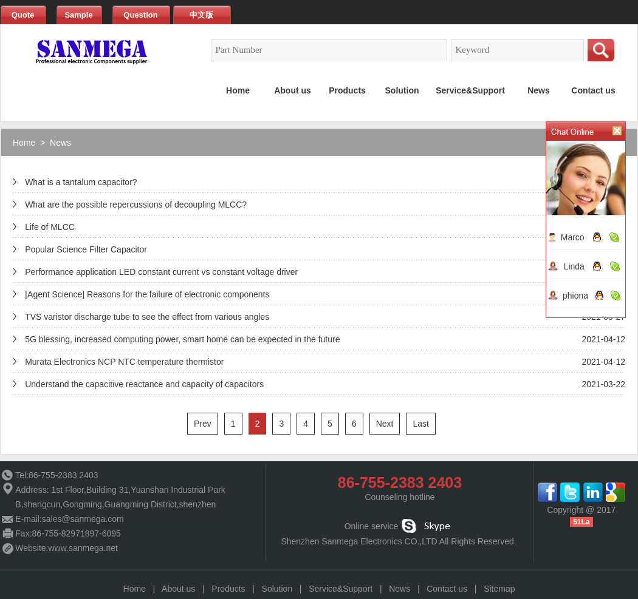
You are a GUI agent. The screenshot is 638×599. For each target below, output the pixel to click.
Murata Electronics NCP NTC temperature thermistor (124, 362)
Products (228, 589)
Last (420, 423)
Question (140, 14)
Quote (23, 14)
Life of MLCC (50, 227)
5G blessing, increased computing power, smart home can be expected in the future (182, 339)
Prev (202, 423)
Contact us (447, 589)
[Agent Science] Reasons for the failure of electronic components (147, 294)
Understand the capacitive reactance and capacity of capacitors (144, 384)
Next (385, 423)
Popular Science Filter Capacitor (86, 249)
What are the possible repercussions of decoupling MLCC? (136, 204)
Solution (277, 589)
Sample (78, 14)
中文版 (201, 14)
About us (178, 589)
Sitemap (499, 589)
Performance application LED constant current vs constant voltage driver (161, 272)
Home (24, 142)
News (60, 142)
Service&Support (340, 589)
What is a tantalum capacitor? (81, 182)
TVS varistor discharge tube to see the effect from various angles (147, 317)
